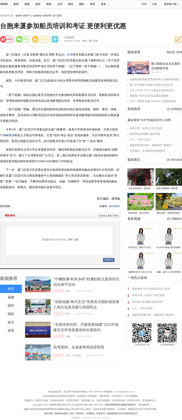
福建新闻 (58, 291)
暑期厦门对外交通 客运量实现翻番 (149, 95)
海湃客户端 (172, 4)
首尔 (68, 313)
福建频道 (37, 15)
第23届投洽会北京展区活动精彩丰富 (165, 66)
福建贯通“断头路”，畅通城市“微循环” (151, 145)
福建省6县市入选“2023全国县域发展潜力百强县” (140, 272)
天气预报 (76, 355)
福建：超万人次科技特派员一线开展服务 (169, 272)
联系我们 (80, 413)
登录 (70, 239)
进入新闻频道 (174, 109)
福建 (26, 4)
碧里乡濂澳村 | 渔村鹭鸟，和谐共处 (167, 188)
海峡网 (4, 4)
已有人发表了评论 (108, 215)
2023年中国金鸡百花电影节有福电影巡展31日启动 (169, 247)
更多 (105, 4)
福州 (37, 4)
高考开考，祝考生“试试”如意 (146, 128)
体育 (11, 330)
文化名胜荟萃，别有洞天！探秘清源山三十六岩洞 (140, 188)
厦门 (9, 54)
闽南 (48, 4)
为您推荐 (69, 37)
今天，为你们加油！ (141, 139)
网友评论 (10, 215)
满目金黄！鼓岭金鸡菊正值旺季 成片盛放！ (169, 213)
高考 (68, 355)
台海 (71, 175)
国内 (70, 4)
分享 (55, 39)
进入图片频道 (174, 159)
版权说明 (48, 413)
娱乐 (11, 322)
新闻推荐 (8, 278)
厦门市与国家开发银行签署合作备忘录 (151, 85)
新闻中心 (27, 15)
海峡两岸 (9, 135)
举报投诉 (100, 413)
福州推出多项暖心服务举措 (145, 134)
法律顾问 (90, 413)
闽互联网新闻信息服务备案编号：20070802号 (127, 404)
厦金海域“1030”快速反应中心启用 (149, 120)
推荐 (92, 4)
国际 (81, 4)
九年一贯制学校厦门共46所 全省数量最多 (153, 101)
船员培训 (114, 206)
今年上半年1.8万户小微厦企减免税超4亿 (152, 90)
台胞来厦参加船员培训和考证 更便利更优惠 (154, 79)
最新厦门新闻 (174, 52)
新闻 (16, 4)
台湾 (59, 4)
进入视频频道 (174, 218)
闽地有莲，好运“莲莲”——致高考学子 (139, 213)
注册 (154, 4)
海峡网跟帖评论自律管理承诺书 (122, 413)
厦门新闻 (57, 15)
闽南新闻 (47, 15)
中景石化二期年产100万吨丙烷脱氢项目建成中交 (140, 247)
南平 (68, 291)
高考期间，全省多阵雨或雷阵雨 (78, 347)
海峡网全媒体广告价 (64, 413)
